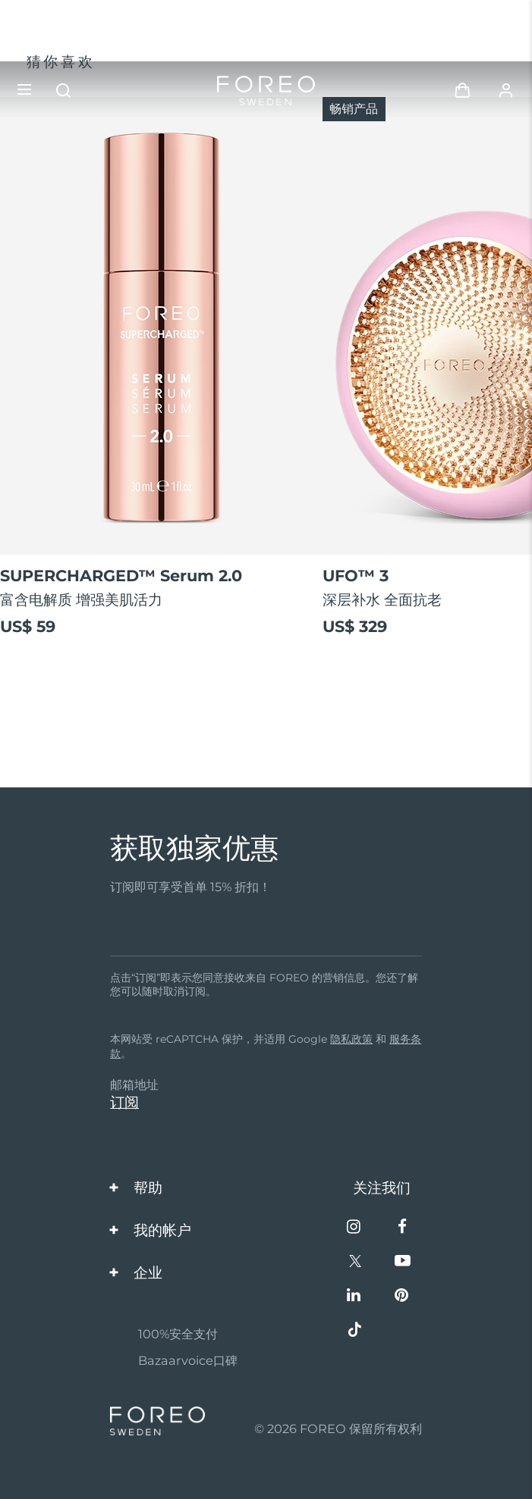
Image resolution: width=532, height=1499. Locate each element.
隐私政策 (351, 1039)
